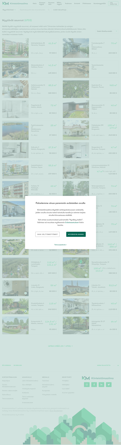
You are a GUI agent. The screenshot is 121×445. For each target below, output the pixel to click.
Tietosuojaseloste (60, 245)
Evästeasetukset (72, 222)
